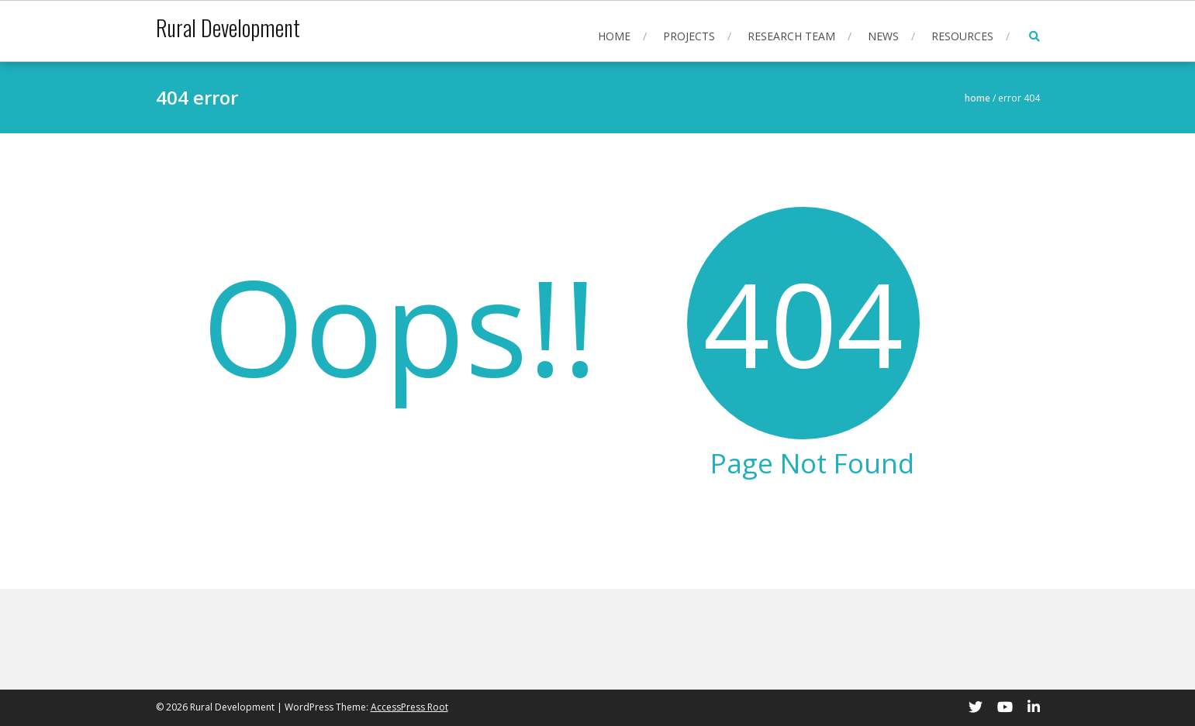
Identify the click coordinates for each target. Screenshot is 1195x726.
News (883, 36)
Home (614, 36)
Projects (689, 36)
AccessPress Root (409, 707)
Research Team (791, 36)
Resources (962, 36)
